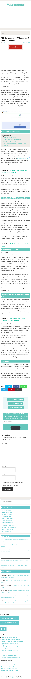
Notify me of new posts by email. (11, 485)
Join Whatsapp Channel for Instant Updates (15, 46)
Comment (5, 443)
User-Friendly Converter (9, 141)
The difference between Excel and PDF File (14, 143)
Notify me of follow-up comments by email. (13, 482)
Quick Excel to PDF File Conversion (12, 139)
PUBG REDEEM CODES (7, 522)
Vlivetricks (15, 4)
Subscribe (15, 428)
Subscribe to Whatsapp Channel (10, 618)
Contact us (8, 678)
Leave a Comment (26, 42)
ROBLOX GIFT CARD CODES (8, 524)
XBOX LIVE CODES (6, 531)
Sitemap (23, 678)
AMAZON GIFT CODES (7, 518)
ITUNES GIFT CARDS (7, 520)
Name (4, 466)
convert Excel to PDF (23, 158)
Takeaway (5, 145)
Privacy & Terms (16, 678)
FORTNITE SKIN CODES (7, 512)
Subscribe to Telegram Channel (9, 622)
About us (27, 677)
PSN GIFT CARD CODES (7, 529)
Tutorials (8, 382)
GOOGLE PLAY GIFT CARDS (8, 526)
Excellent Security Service (9, 137)
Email (3, 474)
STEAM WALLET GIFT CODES (9, 527)
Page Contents (7, 136)
